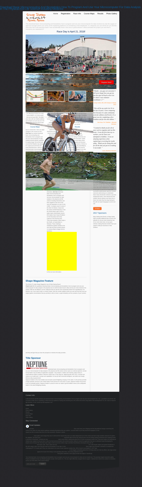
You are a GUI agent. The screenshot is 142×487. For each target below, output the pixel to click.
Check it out (29, 286)
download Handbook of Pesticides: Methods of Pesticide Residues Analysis (54, 428)
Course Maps (89, 14)
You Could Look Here (31, 451)
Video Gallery (29, 417)
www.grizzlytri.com (53, 439)
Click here (28, 133)
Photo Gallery (111, 14)
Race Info (77, 14)
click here (55, 192)
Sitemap (2, 472)
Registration (65, 14)
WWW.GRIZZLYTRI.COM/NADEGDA (76, 446)
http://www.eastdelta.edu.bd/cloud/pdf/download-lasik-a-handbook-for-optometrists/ (47, 450)
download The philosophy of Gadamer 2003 (52, 437)
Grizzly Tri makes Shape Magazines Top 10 (104, 159)
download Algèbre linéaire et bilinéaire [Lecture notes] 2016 (72, 444)
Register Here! (106, 82)
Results (100, 14)
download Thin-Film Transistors (108, 430)
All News (97, 208)
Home (55, 14)
